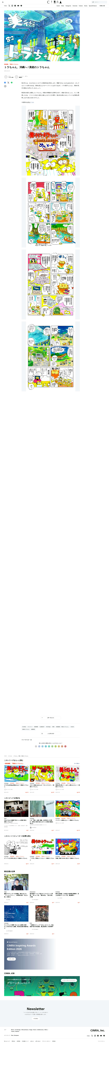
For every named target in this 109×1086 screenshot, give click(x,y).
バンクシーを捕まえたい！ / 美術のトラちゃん (67, 856)
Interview (75, 24)
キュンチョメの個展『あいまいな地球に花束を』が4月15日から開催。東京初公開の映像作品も (16, 980)
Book (34, 1083)
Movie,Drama (25, 1083)
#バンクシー (30, 763)
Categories (68, 24)
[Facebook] (15, 25)
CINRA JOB (102, 24)
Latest (58, 24)
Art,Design (10, 792)
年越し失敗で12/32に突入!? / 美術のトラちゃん (67, 894)
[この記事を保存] (5, 105)
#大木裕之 (24, 763)
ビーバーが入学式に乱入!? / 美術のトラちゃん (15, 894)
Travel (12, 1085)
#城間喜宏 (33, 765)
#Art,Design (48, 763)
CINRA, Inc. (97, 1084)
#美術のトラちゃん (25, 765)
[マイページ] (7, 20)
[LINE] (21, 25)
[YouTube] (18, 25)
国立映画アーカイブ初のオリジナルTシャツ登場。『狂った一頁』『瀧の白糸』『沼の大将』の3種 (41, 949)
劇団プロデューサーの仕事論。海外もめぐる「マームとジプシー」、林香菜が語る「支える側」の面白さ (16, 949)
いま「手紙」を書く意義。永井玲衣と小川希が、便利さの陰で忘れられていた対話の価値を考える (41, 858)
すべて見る (76, 799)
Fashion (17, 1085)
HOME (5, 792)
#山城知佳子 (42, 763)
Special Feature (93, 24)
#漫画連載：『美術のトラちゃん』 (62, 763)
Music (12, 1083)
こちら (32, 121)
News (62, 24)
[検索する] (88, 20)
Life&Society (40, 1083)
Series (85, 24)
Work (46, 1083)
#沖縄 (53, 763)
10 (65, 782)
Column (81, 24)
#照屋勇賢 (36, 763)
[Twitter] (9, 25)
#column (72, 763)
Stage (30, 1083)
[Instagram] (12, 25)
